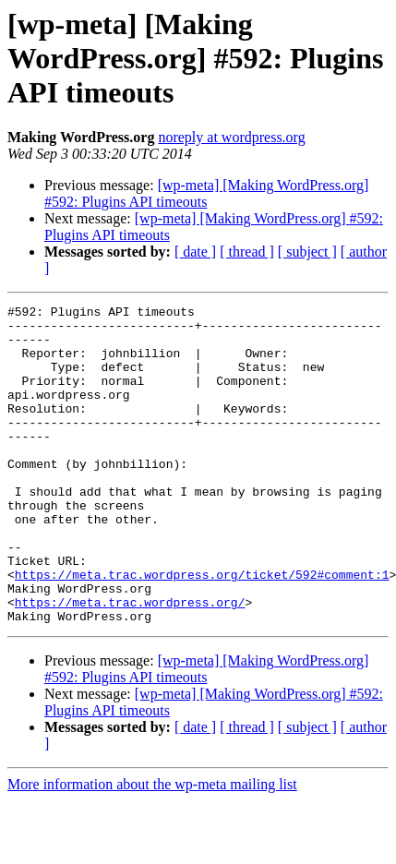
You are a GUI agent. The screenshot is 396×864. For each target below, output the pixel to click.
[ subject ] (307, 251)
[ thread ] (247, 251)
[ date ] (195, 251)
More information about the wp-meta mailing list (152, 848)
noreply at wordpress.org (231, 137)
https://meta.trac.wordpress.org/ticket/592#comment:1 (202, 629)
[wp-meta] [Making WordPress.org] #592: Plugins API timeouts (206, 193)
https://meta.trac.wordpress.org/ (130, 662)
